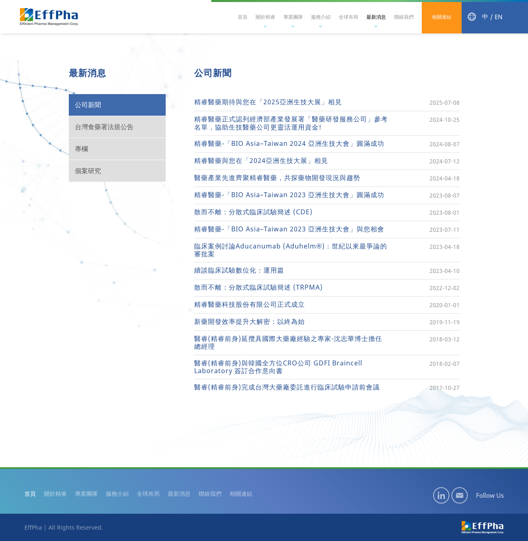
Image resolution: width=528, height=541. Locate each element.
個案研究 (88, 170)
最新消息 (376, 16)
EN (498, 17)
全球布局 (348, 16)
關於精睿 (265, 16)
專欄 (81, 148)
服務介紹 (321, 16)
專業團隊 (293, 16)
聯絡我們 (404, 16)
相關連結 (441, 16)
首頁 (243, 16)
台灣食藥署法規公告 (104, 126)
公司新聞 (88, 104)
